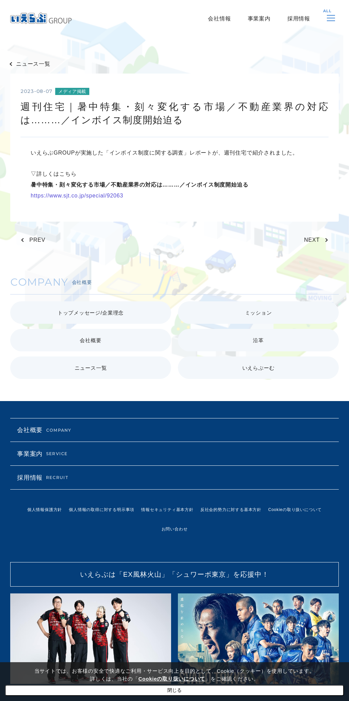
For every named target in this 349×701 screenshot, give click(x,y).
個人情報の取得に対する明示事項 (101, 509)
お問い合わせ (175, 529)
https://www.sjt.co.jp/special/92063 (77, 195)
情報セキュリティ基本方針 (167, 509)
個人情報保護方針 (44, 509)
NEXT (312, 240)
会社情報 (219, 18)
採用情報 (298, 18)
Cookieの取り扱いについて (295, 509)
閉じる (174, 690)
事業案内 (259, 18)
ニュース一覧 (33, 64)
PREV (37, 240)
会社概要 (44, 430)
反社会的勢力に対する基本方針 (230, 509)
